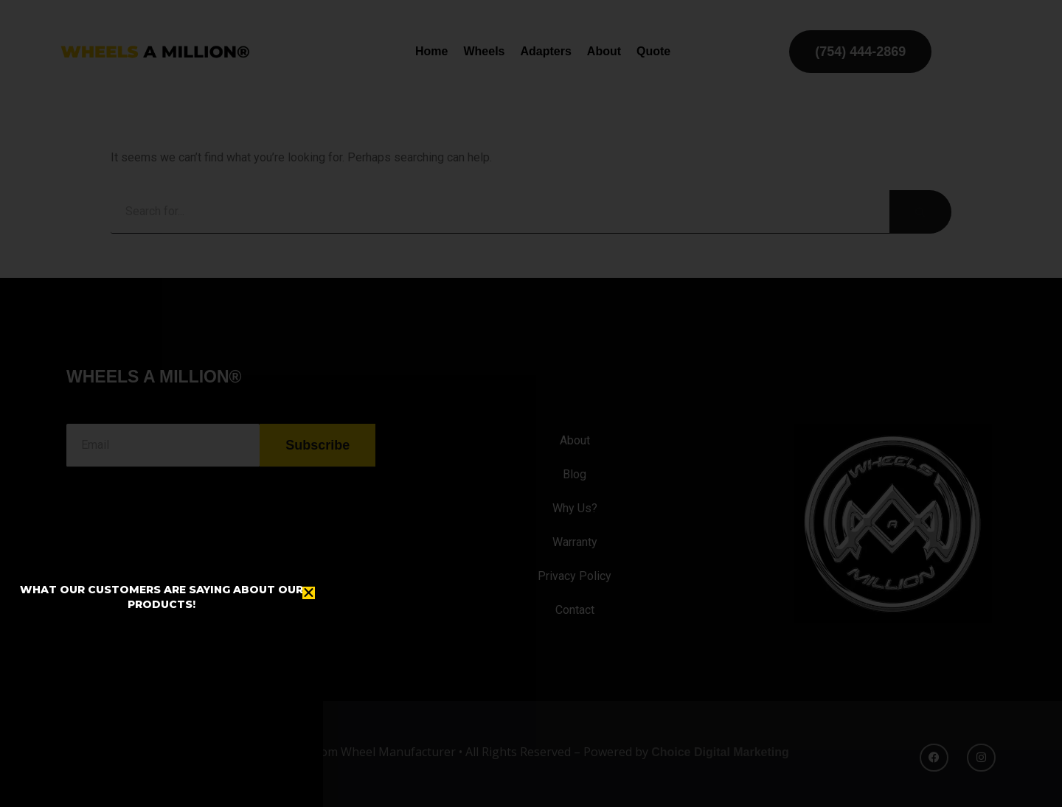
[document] (531, 403)
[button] (308, 593)
